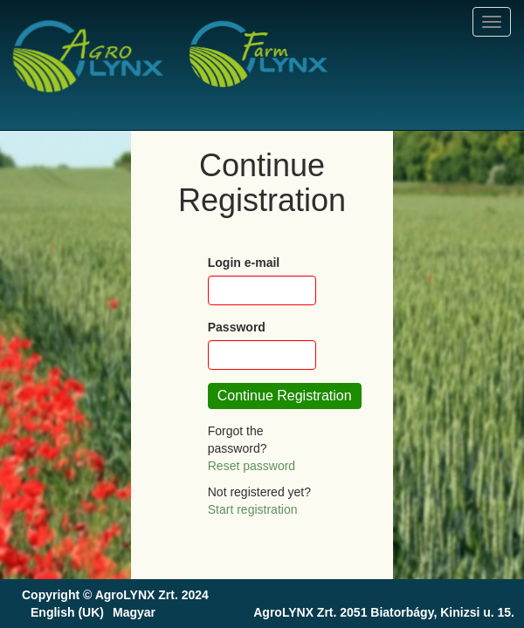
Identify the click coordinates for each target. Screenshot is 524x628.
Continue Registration (284, 395)
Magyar (134, 612)
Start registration (253, 509)
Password (236, 327)
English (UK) (67, 612)
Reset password (251, 466)
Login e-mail (243, 263)
